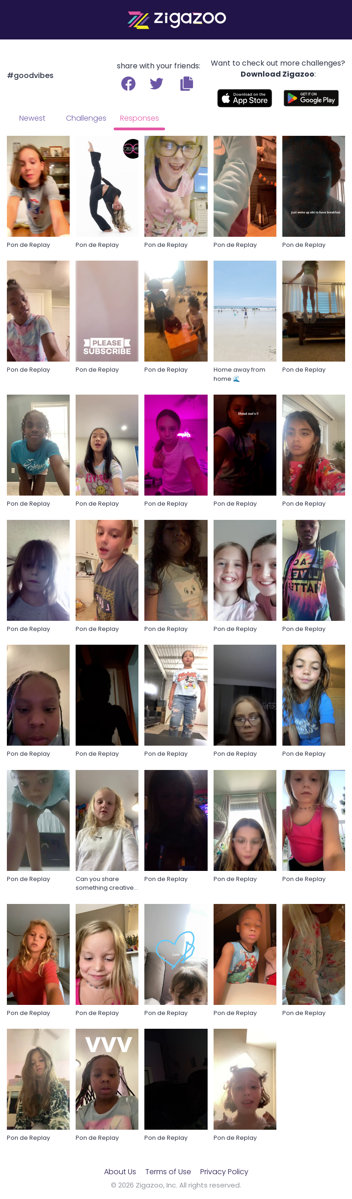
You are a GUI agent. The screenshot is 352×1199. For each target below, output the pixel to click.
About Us (120, 1171)
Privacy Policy (224, 1171)
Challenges (86, 118)
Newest (32, 118)
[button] (186, 83)
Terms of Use (168, 1171)
